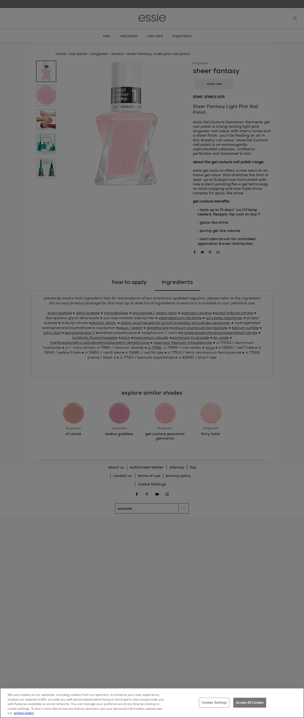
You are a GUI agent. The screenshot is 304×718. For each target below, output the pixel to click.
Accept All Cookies (250, 704)
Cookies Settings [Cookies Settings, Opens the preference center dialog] (214, 704)
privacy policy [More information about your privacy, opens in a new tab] (24, 715)
